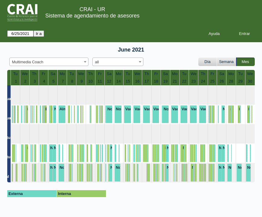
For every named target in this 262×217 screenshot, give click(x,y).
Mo (62, 73)
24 (203, 81)
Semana (226, 61)
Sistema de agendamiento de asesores (92, 16)
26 (221, 81)
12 (109, 81)
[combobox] (48, 62)
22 (184, 81)
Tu (15, 73)
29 (240, 81)
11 (99, 81)
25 (212, 81)
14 (118, 81)
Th (34, 73)
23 (193, 81)
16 (137, 81)
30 (250, 81)
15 (128, 81)
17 (147, 81)
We (25, 73)
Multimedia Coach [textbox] (27, 62)
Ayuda (214, 33)
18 (156, 81)
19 (165, 81)
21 (175, 81)
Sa (52, 73)
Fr (43, 73)
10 (90, 81)
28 (231, 81)
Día (207, 61)
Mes (245, 61)
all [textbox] (97, 62)
